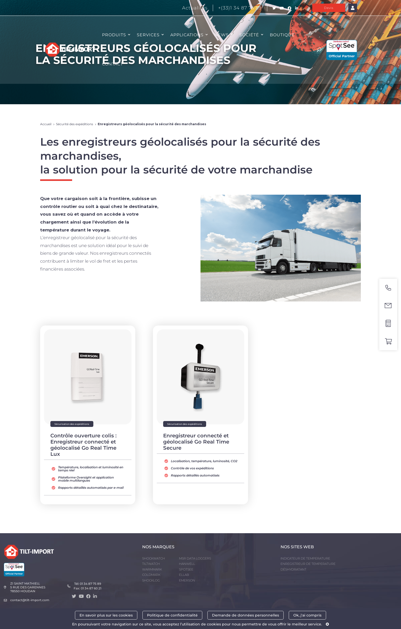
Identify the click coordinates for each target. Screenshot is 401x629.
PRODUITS (114, 34)
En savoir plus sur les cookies (106, 615)
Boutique (282, 34)
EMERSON (187, 580)
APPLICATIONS (187, 34)
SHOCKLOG (151, 580)
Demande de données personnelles (245, 615)
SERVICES (148, 34)
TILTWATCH (151, 564)
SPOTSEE (186, 569)
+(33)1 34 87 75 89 (240, 8)
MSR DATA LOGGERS (195, 558)
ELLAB (184, 575)
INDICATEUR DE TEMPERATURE (305, 558)
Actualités (195, 8)
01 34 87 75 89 (90, 584)
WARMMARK (152, 569)
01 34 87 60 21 (91, 588)
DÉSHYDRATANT (293, 569)
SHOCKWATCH (153, 558)
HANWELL (187, 564)
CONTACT (112, 64)
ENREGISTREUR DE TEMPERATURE (308, 564)
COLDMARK (151, 575)
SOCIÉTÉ (249, 34)
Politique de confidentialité (172, 615)
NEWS (221, 34)
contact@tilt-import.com (29, 600)
